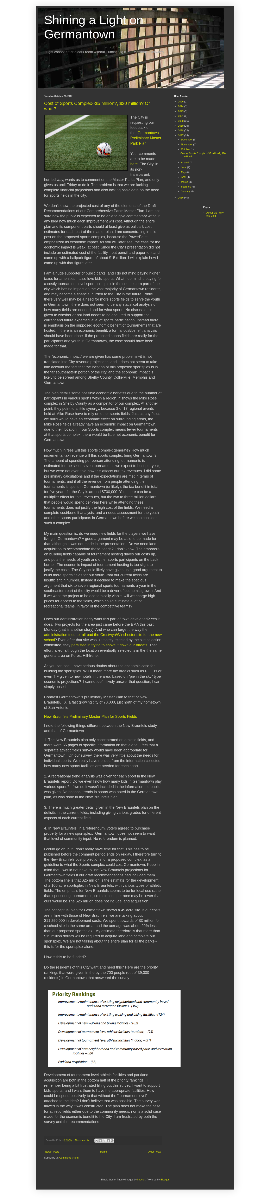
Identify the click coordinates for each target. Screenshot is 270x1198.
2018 (181, 130)
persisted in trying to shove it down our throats (109, 645)
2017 (181, 135)
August (185, 162)
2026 (181, 101)
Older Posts (154, 1151)
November (187, 144)
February (186, 186)
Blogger (165, 1179)
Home (103, 1151)
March (185, 182)
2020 (181, 121)
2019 (181, 125)
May (183, 172)
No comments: (82, 1140)
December (187, 139)
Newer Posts (52, 1151)
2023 (181, 111)
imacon (141, 1179)
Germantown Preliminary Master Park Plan (145, 138)
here (134, 164)
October (185, 149)
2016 (181, 197)
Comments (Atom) (69, 1157)
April (184, 177)
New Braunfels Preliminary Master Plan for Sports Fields (90, 716)
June (184, 167)
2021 (181, 116)
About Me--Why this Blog (215, 214)
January (185, 191)
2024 (181, 106)
